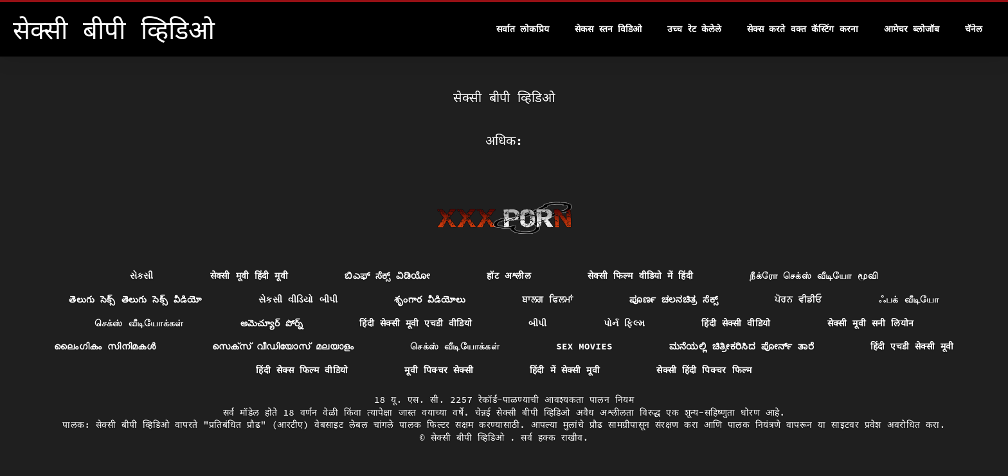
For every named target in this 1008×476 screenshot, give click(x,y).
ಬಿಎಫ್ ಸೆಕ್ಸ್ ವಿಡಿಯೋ (387, 275)
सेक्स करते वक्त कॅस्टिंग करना (802, 29)
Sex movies (584, 346)
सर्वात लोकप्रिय (522, 29)
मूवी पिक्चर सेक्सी (438, 370)
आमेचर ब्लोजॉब (911, 29)
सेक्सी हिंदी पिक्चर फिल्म (704, 370)
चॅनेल (973, 29)
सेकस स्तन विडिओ (608, 29)
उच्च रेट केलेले (694, 29)
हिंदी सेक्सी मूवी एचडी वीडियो (415, 323)
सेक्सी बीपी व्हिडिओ (470, 437)
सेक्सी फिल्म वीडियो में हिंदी (640, 275)
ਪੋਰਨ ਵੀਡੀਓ (798, 299)
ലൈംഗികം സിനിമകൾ (105, 346)
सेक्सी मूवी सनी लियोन (870, 323)
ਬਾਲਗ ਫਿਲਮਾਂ (547, 299)
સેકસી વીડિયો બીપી (298, 299)
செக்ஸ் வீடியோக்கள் (139, 323)
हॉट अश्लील (509, 275)
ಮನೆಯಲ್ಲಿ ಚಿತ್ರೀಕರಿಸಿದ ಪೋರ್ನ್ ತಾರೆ (741, 346)
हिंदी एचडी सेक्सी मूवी (912, 346)
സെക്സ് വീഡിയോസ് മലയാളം (283, 346)
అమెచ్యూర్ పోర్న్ (271, 323)
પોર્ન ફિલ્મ (624, 323)
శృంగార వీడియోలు (429, 299)
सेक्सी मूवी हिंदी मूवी (249, 275)
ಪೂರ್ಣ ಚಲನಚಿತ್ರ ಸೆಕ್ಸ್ (673, 299)
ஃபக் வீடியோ (909, 299)
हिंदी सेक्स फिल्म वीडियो (302, 370)
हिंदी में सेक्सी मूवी (565, 370)
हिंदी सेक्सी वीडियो (735, 323)
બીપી (537, 323)
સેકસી (142, 275)
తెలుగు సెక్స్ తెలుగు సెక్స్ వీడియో (135, 299)
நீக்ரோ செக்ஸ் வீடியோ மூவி (814, 275)
